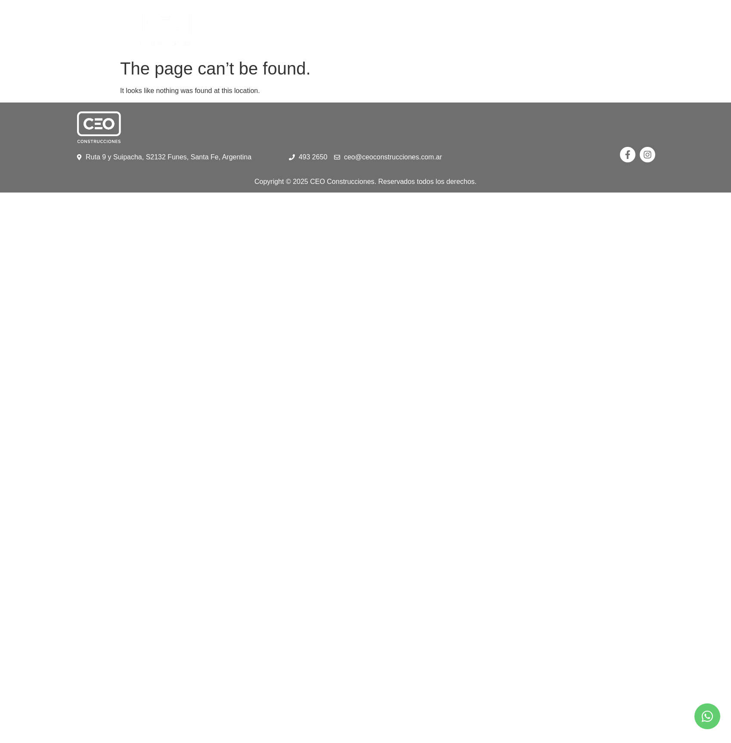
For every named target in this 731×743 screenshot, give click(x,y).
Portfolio (384, 27)
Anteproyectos (455, 27)
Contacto (566, 27)
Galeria (518, 27)
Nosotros (328, 27)
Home (281, 27)
